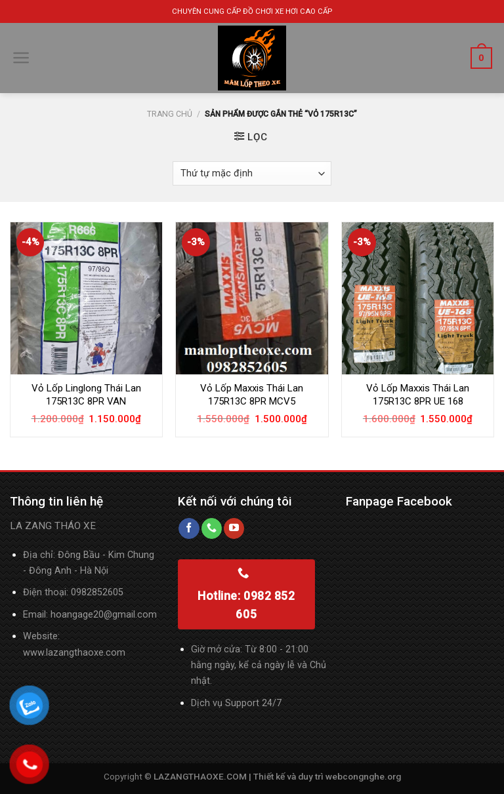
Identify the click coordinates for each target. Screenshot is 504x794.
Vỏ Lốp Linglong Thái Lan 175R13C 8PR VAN (86, 394)
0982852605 (97, 592)
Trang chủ (169, 114)
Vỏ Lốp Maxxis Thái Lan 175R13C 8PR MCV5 (251, 394)
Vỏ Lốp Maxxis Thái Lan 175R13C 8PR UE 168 (417, 394)
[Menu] (21, 57)
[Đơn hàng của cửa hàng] (252, 173)
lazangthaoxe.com (85, 652)
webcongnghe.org (363, 776)
